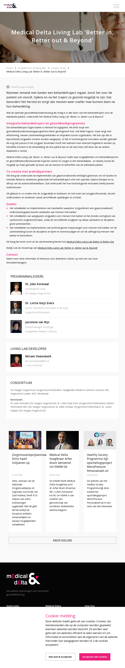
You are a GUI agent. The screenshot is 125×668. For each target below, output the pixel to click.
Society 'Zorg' (58, 68)
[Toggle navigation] (116, 6)
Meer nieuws (62, 540)
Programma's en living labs (32, 68)
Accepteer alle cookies (95, 656)
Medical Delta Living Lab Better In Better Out (90, 241)
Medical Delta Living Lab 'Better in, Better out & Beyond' (68, 247)
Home (9, 68)
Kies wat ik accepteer (60, 656)
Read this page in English (20, 87)
